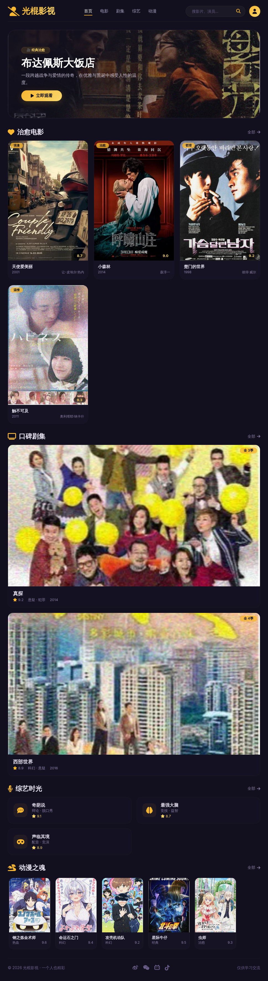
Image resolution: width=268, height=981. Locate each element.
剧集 (120, 11)
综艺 (136, 11)
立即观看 (42, 95)
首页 (88, 11)
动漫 (152, 11)
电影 (104, 11)
